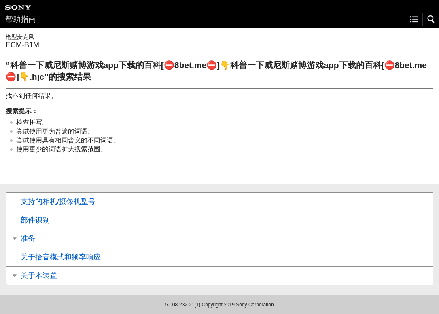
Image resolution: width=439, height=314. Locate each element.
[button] (431, 19)
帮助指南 (20, 19)
